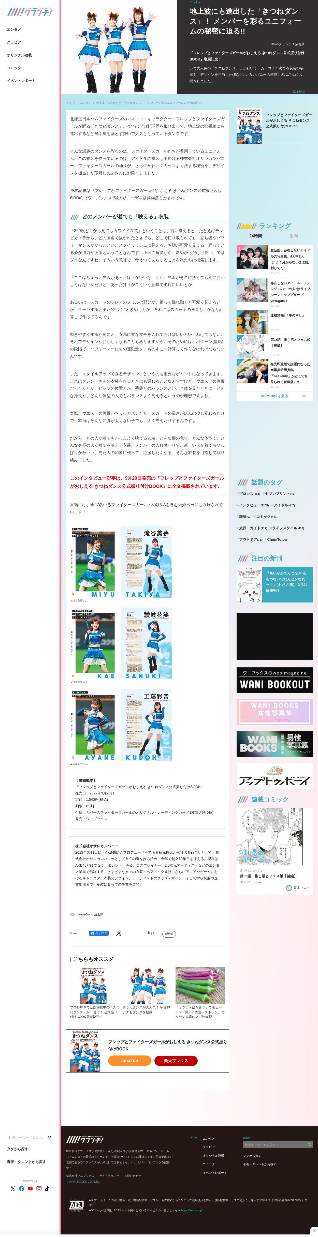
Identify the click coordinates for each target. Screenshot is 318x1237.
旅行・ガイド (253, 528)
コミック (14, 68)
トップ (70, 102)
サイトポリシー (109, 1175)
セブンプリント (279, 494)
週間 (294, 236)
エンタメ (14, 29)
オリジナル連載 (19, 55)
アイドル (284, 505)
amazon (129, 1060)
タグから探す (17, 1149)
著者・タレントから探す (26, 1162)
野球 (170, 934)
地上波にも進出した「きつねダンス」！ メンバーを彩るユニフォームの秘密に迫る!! (149, 102)
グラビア (14, 42)
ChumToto (277, 539)
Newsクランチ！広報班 (287, 44)
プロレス (249, 494)
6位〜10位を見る (274, 396)
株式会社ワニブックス (80, 1175)
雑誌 (245, 517)
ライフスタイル (288, 528)
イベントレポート (21, 81)
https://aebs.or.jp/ (192, 1210)
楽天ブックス (176, 1061)
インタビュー (254, 505)
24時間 (255, 236)
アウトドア (250, 539)
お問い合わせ (132, 1175)
